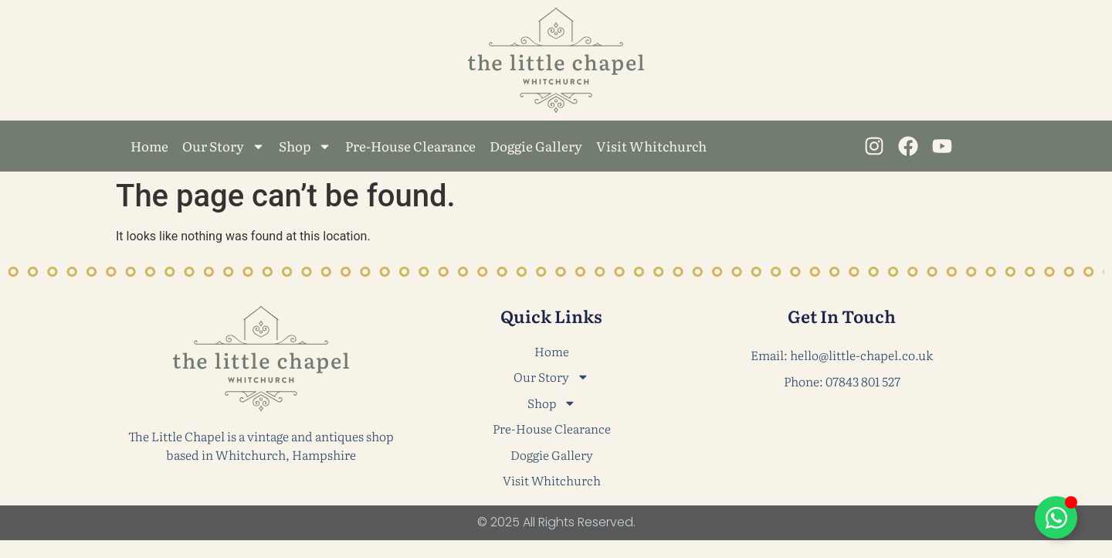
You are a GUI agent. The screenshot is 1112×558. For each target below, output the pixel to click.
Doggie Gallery (536, 145)
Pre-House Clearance (410, 145)
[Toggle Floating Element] (1056, 517)
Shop (305, 146)
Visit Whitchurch (651, 145)
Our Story (223, 146)
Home (149, 145)
